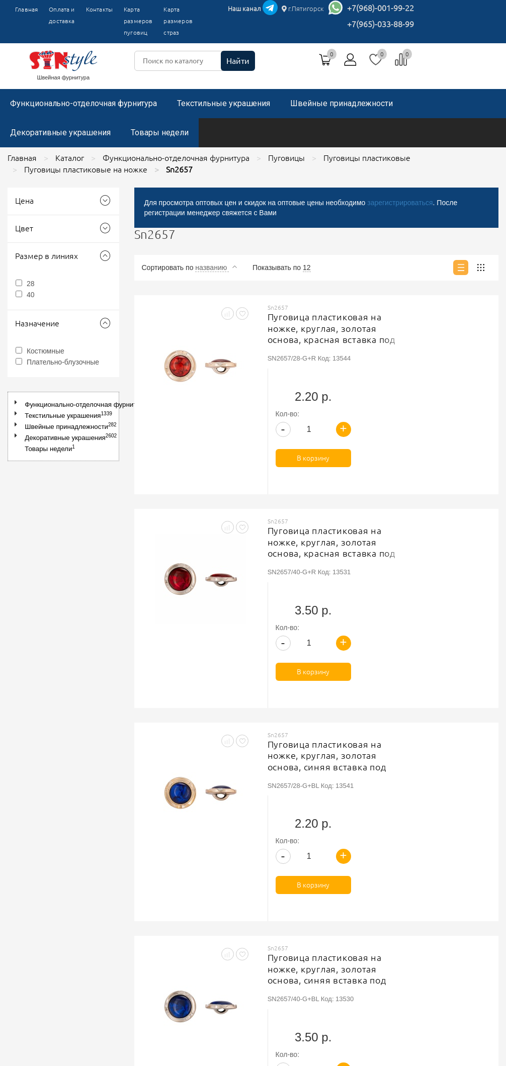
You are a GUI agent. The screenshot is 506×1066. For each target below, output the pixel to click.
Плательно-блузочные (63, 362)
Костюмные (45, 351)
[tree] (63, 426)
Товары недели (160, 132)
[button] (18, 402)
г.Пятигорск (303, 8)
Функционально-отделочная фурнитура (83, 103)
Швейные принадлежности (341, 103)
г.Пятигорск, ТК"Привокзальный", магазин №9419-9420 (395, 890)
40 (31, 295)
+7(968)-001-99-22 (380, 8)
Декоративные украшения (60, 132)
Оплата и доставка (61, 15)
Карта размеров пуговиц (138, 21)
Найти (237, 60)
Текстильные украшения (223, 103)
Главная (26, 9)
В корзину (453, 385)
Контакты (99, 9)
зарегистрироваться (400, 203)
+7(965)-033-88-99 (380, 24)
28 (31, 284)
